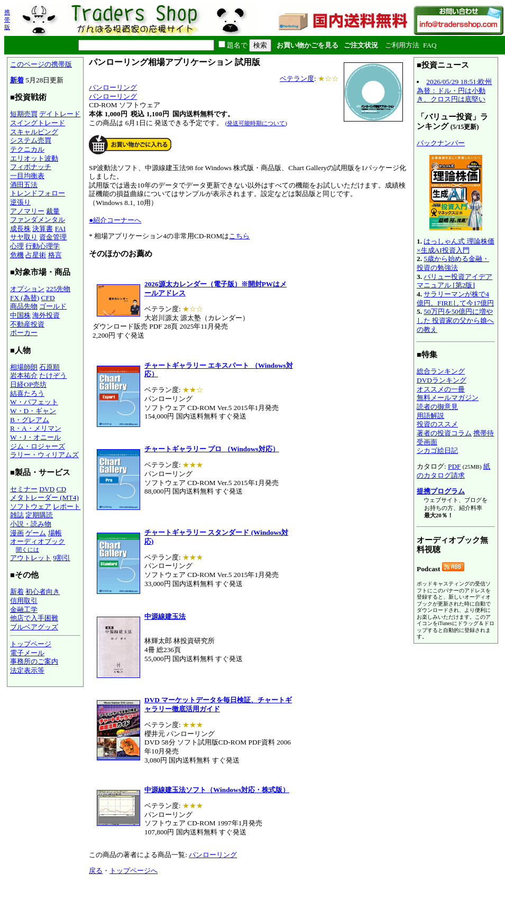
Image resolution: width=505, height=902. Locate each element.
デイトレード (59, 114)
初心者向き (42, 592)
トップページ (30, 644)
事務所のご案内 (34, 661)
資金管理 (53, 237)
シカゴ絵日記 (437, 450)
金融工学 (24, 609)
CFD (48, 298)
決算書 (42, 229)
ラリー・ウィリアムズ (44, 455)
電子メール (27, 653)
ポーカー (24, 333)
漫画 (17, 533)
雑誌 (17, 515)
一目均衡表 (27, 176)
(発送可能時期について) (256, 123)
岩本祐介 (24, 375)
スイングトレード (37, 123)
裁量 (53, 211)
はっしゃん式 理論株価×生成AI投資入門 (455, 245)
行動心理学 (42, 246)
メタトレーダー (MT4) (44, 497)
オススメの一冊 (441, 389)
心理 (17, 246)
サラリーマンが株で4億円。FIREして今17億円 (455, 298)
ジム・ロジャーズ (37, 446)
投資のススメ (437, 424)
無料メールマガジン (448, 398)
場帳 (55, 533)
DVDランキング (441, 380)
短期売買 (24, 114)
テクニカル (27, 149)
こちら (239, 236)
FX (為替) (24, 298)
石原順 (49, 367)
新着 (17, 80)
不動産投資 (27, 324)
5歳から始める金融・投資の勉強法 (453, 263)
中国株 (20, 315)
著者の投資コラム (444, 433)
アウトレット (30, 558)
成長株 (20, 229)
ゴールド (53, 306)
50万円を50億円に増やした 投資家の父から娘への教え (455, 320)
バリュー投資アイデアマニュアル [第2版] (454, 281)
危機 (17, 255)
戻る (96, 871)
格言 (55, 255)
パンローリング (113, 87)
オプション (27, 289)
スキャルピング (34, 132)
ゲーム (35, 533)
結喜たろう (27, 393)
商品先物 (24, 306)
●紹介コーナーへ (115, 220)
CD (62, 489)
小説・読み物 (30, 524)
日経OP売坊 (28, 384)
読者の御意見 (437, 407)
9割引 (61, 558)
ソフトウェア (30, 506)
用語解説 (430, 416)
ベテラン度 (297, 78)
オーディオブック (37, 541)
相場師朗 (24, 367)
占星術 (35, 255)
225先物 (58, 289)
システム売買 (30, 140)
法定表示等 (27, 670)
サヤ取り (24, 237)
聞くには (27, 549)
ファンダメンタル (37, 220)
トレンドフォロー (37, 193)
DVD (46, 489)
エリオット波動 (34, 158)
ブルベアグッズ (34, 627)
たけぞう (53, 375)
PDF (454, 466)
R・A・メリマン (35, 428)
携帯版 (7, 19)
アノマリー (27, 211)
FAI (60, 229)
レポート (66, 506)
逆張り (20, 202)
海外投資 (46, 315)
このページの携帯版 (41, 64)
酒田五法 (24, 185)
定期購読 (39, 515)
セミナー (24, 489)
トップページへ (133, 871)
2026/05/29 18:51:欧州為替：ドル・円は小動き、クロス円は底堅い (454, 90)
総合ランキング (441, 371)
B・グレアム (29, 420)
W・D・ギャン (33, 411)
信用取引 (24, 601)
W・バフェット (34, 402)
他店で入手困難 (34, 618)
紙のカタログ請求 (453, 470)
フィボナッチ (30, 167)
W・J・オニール (35, 437)
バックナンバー (441, 143)
